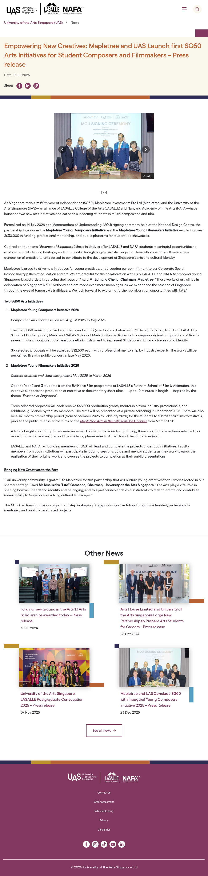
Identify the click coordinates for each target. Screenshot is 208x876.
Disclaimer (104, 829)
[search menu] (197, 9)
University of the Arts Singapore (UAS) (33, 22)
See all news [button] (101, 730)
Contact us (104, 792)
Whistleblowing (104, 811)
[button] (36, 85)
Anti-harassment (104, 801)
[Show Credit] (147, 176)
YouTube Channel (113, 421)
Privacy (104, 820)
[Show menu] (184, 9)
